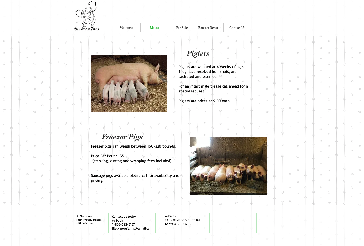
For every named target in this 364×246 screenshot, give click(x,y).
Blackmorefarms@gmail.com (132, 228)
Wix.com (88, 223)
